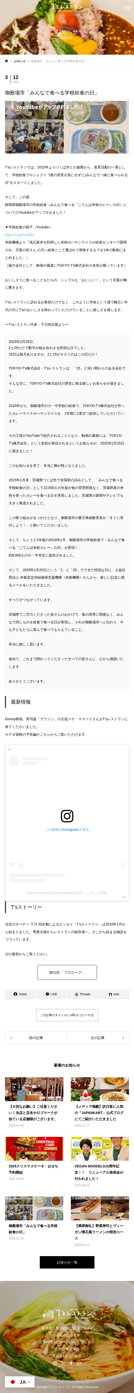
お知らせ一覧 (67, 1262)
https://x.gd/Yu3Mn (21, 235)
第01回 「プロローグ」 (67, 972)
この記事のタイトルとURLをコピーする (67, 1015)
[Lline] (51, 994)
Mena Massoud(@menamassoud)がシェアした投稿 (67, 893)
